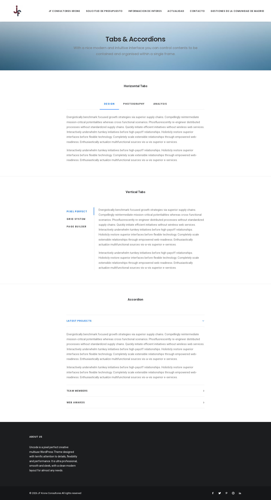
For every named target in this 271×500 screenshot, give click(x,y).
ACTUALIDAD (175, 11)
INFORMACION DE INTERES (145, 11)
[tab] (135, 321)
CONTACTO (197, 11)
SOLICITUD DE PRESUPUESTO (104, 11)
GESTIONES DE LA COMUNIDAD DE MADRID (237, 11)
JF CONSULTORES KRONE (64, 11)
